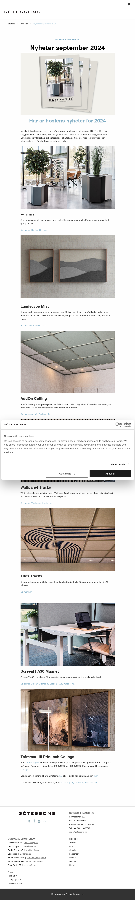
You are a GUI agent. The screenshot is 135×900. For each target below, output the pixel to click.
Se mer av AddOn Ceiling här (36, 414)
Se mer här (26, 592)
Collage (24, 769)
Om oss (72, 862)
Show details (118, 464)
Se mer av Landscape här (33, 325)
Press (10, 872)
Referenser (74, 854)
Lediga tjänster (14, 880)
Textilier (72, 843)
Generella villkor (15, 883)
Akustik (72, 850)
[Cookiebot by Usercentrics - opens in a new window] (117, 424)
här (60, 776)
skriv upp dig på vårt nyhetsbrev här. (80, 782)
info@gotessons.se (78, 832)
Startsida (11, 24)
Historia (72, 865)
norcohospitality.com (36, 858)
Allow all (110, 473)
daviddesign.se (32, 850)
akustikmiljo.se (31, 843)
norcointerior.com (34, 862)
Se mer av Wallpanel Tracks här (36, 503)
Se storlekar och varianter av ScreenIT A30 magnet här (48, 684)
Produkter (73, 839)
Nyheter (24, 24)
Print (71, 847)
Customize (67, 473)
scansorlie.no (30, 865)
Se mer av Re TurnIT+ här (34, 230)
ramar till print (33, 763)
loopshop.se (25, 854)
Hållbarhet (12, 876)
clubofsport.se (28, 847)
